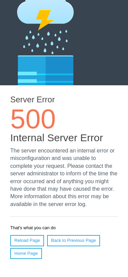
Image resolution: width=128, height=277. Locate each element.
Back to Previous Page (73, 240)
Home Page (26, 253)
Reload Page (27, 240)
